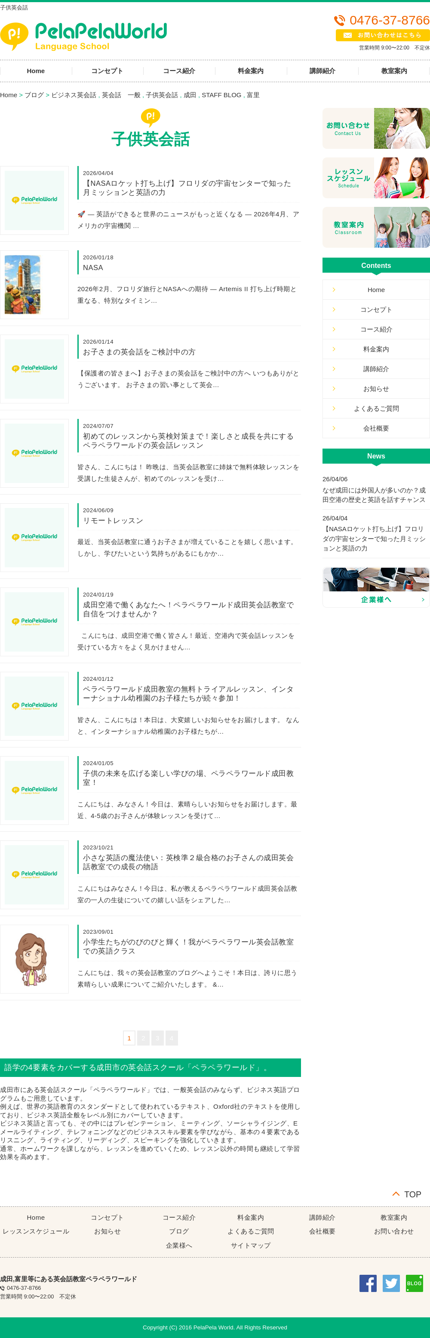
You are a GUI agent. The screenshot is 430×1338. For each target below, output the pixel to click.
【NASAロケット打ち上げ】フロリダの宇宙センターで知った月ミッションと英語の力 (374, 538)
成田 (190, 94)
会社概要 (376, 428)
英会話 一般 (121, 94)
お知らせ (376, 388)
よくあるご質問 (376, 408)
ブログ (34, 94)
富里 (253, 94)
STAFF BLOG (221, 94)
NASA (93, 267)
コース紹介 (179, 70)
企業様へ (179, 1245)
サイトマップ (251, 1245)
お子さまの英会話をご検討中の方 (139, 352)
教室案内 (394, 1217)
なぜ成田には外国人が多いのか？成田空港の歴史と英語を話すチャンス (374, 495)
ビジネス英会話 (73, 94)
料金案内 (251, 70)
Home (8, 94)
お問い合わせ (394, 1231)
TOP (412, 1194)
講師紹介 (322, 70)
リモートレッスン (113, 520)
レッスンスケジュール (36, 1231)
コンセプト (107, 70)
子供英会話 (162, 94)
